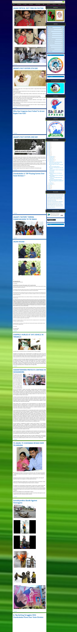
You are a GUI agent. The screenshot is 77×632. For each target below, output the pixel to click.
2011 (49, 186)
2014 (49, 154)
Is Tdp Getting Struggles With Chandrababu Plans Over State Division (28, 616)
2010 (49, 187)
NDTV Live (55, 204)
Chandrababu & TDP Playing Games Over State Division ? (29, 174)
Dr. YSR (25, 4)
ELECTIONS (38, 4)
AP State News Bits (59, 197)
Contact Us (53, 207)
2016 (49, 151)
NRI (43, 4)
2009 (49, 188)
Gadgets (61, 204)
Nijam (55, 200)
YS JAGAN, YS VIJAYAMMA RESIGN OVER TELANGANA (28, 444)
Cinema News (61, 201)
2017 (49, 150)
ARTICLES (31, 4)
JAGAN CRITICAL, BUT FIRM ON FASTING (28, 8)
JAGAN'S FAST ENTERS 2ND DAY (25, 137)
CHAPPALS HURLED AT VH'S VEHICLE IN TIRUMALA (28, 336)
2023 (49, 143)
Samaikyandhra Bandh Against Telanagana (25, 501)
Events (58, 204)
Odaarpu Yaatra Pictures (52, 197)
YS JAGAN (19, 4)
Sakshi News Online (51, 200)
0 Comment (15, 64)
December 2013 (51, 156)
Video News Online (50, 204)
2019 (49, 148)
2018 (49, 149)
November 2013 (51, 157)
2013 (49, 155)
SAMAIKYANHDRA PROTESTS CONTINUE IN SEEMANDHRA (29, 371)
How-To (59, 4)
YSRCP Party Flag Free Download (53, 201)
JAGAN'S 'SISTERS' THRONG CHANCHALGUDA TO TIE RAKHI (25, 218)
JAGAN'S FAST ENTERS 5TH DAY (25, 68)
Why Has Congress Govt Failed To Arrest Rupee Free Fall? (28, 112)
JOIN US (48, 4)
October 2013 (51, 158)
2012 (49, 185)
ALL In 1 (54, 4)
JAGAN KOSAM (18, 242)
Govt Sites (49, 207)
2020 (49, 147)
